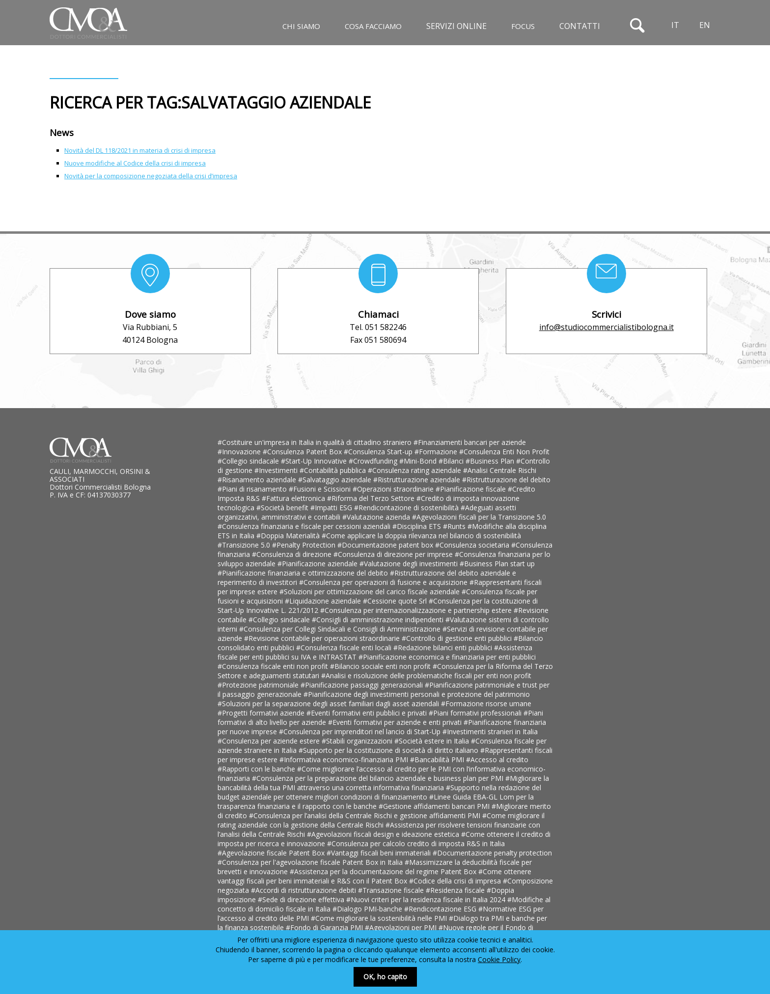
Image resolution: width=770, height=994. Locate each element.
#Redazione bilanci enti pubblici (443, 647)
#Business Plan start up (497, 563)
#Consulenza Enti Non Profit (504, 451)
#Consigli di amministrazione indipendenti (378, 619)
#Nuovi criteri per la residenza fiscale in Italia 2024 (426, 899)
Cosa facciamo (373, 26)
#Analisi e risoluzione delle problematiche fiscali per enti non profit (426, 675)
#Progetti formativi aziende (262, 713)
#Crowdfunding (374, 461)
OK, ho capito (385, 976)
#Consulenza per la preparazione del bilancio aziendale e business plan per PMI (378, 778)
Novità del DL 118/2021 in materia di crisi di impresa (140, 150)
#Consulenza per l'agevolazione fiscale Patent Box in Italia (311, 862)
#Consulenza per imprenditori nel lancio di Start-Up (360, 731)
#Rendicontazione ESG (441, 908)
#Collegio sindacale (249, 461)
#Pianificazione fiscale (472, 489)
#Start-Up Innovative (315, 461)
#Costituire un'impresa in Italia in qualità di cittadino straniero (315, 442)
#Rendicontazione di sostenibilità (407, 507)
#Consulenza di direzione (292, 554)
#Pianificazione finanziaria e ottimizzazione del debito (304, 573)
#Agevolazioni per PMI (402, 927)
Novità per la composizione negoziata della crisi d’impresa (150, 175)
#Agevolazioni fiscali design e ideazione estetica (384, 834)
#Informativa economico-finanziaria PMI (344, 759)
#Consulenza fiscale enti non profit (274, 666)
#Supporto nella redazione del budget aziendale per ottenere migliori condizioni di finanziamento (379, 792)
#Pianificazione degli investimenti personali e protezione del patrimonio (416, 694)
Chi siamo (301, 26)
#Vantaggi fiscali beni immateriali (380, 852)
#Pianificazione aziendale (318, 563)
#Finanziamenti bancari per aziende (469, 442)
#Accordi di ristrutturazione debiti (304, 890)
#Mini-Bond (419, 461)
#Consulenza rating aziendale (415, 470)
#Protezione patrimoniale (259, 685)
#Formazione (436, 451)
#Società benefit (283, 507)
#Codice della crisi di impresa (456, 880)
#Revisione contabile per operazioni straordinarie (323, 638)
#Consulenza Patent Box (303, 451)
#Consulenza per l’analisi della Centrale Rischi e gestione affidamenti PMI (365, 815)
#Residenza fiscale (456, 890)
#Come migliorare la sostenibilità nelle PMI (380, 918)
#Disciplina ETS (417, 526)
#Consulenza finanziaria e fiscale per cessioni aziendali (305, 526)
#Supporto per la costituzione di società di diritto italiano (389, 750)
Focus (523, 26)
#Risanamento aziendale (258, 479)
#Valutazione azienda (377, 517)
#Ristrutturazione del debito (506, 479)
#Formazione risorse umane (486, 703)
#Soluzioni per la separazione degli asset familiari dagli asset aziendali (329, 703)
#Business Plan (491, 461)
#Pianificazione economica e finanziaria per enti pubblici (447, 657)
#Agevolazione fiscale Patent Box (272, 852)
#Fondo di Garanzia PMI (325, 927)
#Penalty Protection (304, 545)
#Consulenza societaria (473, 545)
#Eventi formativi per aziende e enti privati (396, 722)
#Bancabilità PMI (438, 759)
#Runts (455, 526)
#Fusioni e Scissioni (321, 489)
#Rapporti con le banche (257, 768)
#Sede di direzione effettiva (302, 899)
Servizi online (456, 26)
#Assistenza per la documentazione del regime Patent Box (384, 871)
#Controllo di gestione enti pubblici (458, 638)
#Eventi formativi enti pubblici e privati (367, 713)
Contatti (579, 26)
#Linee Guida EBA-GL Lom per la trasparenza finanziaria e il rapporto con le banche (376, 801)
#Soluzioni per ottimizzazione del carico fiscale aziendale (370, 591)
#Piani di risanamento (253, 489)
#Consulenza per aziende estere (270, 741)
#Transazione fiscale (392, 890)
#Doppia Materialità (289, 535)
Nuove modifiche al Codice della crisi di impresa (135, 163)
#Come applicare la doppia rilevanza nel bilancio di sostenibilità (421, 535)
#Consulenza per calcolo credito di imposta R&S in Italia (416, 843)
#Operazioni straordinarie (394, 489)
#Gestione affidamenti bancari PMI (435, 806)
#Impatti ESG (332, 507)
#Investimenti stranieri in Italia (490, 731)
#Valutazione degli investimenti (409, 563)
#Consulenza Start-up (379, 451)
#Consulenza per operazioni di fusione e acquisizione (384, 582)
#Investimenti (277, 470)
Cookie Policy (499, 959)
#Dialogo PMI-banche (368, 908)
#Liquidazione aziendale (324, 601)
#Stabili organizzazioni (358, 741)
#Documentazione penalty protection (492, 852)
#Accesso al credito (497, 759)
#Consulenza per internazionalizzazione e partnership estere (417, 610)
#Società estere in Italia (432, 741)
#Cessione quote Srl (396, 601)
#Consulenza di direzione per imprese (394, 554)
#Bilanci (452, 461)
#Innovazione (240, 451)
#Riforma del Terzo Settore (371, 498)
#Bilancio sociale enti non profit (381, 666)
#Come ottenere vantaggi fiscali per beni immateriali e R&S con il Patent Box (374, 876)
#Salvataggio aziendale (335, 479)
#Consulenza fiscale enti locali (344, 647)
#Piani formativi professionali (476, 713)
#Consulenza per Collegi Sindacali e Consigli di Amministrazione (340, 629)
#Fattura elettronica (294, 498)
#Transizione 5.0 (245, 545)
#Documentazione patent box (386, 545)
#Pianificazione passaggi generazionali (363, 685)
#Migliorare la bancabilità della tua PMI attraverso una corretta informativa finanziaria (383, 782)
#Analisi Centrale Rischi (499, 470)
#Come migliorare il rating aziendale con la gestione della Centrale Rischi (381, 820)
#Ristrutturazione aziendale (417, 479)
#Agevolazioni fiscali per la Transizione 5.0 (479, 517)
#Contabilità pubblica (334, 470)
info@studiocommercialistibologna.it (606, 327)
